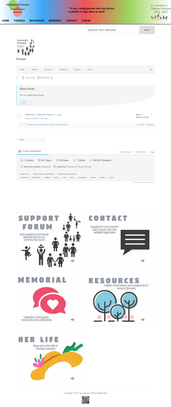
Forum (86, 20)
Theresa (19, 20)
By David (140, 125)
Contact (71, 20)
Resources (36, 20)
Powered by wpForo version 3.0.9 (143, 182)
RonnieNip (46, 167)
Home (5, 20)
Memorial (55, 20)
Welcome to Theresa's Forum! (39, 114)
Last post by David (37, 118)
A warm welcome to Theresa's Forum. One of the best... (47, 124)
